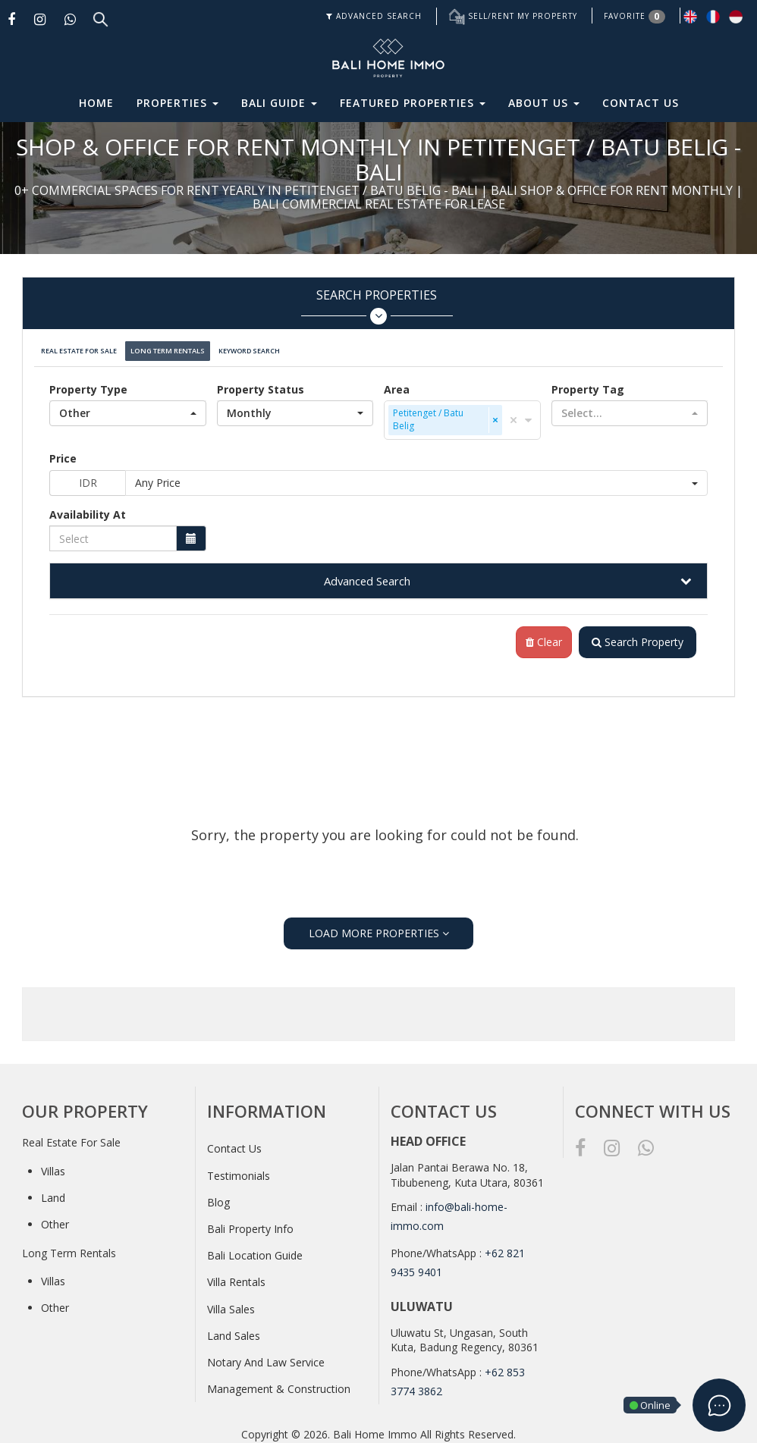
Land (53, 1191)
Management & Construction (278, 1383)
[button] (127, 406)
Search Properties (376, 306)
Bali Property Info (250, 1222)
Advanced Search (367, 573)
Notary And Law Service (266, 1355)
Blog (218, 1195)
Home (96, 103)
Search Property (634, 636)
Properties (177, 103)
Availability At (87, 507)
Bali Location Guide (255, 1249)
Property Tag (587, 382)
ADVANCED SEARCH (374, 16)
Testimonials (238, 1169)
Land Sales (233, 1329)
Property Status (260, 382)
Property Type (88, 382)
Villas (53, 1164)
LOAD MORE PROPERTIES (379, 926)
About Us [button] (544, 103)
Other (55, 1218)
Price (63, 451)
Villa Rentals (236, 1276)
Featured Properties (412, 103)
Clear (538, 636)
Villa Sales (231, 1302)
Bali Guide (279, 103)
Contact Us (640, 103)
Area (397, 382)
